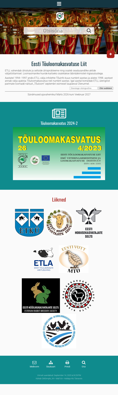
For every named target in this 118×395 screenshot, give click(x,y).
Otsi (84, 366)
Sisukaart (50, 366)
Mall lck (59, 378)
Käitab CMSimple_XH (45, 378)
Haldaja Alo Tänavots (73, 378)
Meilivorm (34, 366)
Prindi (67, 366)
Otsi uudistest (105, 88)
